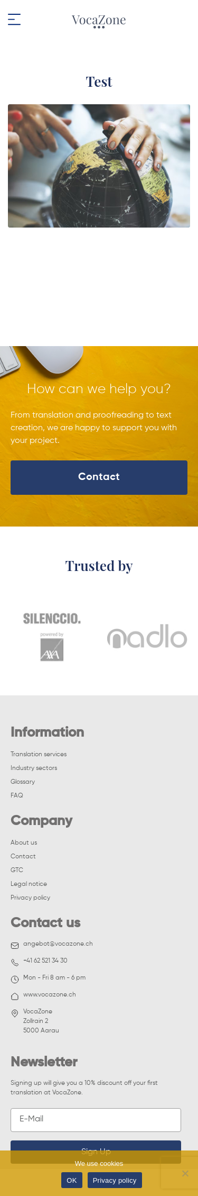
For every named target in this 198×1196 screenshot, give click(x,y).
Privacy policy (30, 898)
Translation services (39, 754)
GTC (17, 870)
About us (24, 843)
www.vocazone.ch (43, 996)
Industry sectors (34, 768)
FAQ (17, 796)
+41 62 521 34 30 (39, 962)
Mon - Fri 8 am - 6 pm (48, 979)
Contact (99, 477)
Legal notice (29, 884)
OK (72, 1180)
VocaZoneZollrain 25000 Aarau (35, 1021)
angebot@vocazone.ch (52, 945)
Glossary (23, 782)
